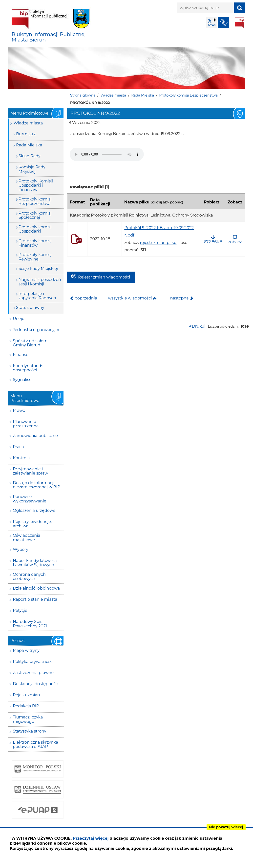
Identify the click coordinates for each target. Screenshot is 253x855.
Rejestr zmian (26, 695)
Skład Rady (30, 156)
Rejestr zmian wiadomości (104, 277)
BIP (239, 23)
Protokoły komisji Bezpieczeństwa (188, 95)
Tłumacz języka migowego (28, 719)
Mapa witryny (26, 650)
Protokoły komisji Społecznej (35, 215)
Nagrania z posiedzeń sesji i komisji (40, 281)
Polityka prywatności (33, 661)
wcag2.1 (211, 22)
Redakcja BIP (26, 706)
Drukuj (199, 326)
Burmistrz (26, 134)
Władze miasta (113, 95)
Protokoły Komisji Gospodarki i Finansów (36, 185)
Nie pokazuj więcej (226, 827)
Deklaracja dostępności (36, 683)
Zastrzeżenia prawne (33, 672)
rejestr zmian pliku (158, 242)
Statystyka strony (29, 731)
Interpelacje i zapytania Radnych (37, 295)
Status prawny (30, 307)
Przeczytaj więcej (91, 838)
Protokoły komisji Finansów (35, 243)
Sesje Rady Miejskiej (38, 268)
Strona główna (82, 95)
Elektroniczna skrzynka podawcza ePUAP (35, 744)
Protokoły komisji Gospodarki (35, 229)
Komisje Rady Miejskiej (32, 169)
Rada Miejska (142, 95)
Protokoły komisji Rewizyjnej (35, 256)
